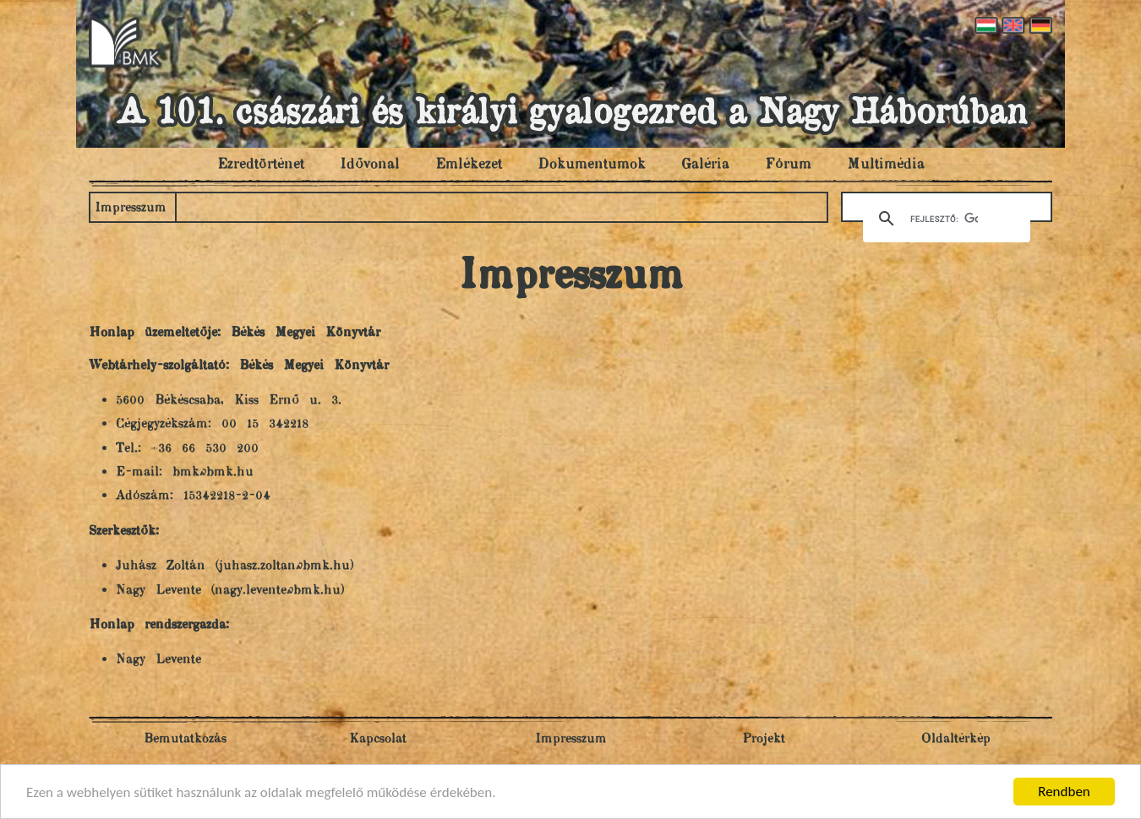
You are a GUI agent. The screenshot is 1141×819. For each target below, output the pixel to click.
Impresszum (131, 208)
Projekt (763, 739)
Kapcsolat (378, 739)
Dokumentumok (592, 164)
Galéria (705, 164)
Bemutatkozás (185, 739)
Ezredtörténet (260, 164)
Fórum (788, 164)
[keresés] (944, 219)
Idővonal (370, 164)
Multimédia (886, 164)
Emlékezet (468, 164)
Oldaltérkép (956, 739)
